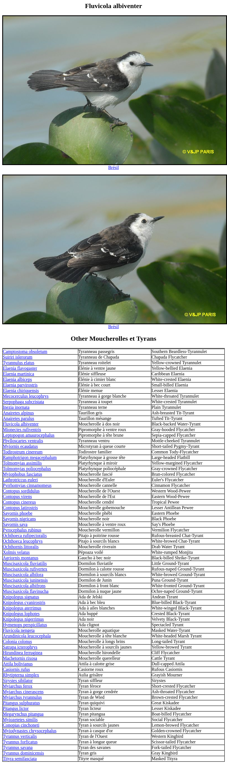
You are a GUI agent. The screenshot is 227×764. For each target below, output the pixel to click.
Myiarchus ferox (17, 686)
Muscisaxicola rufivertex (25, 569)
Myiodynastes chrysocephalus (29, 730)
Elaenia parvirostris (20, 385)
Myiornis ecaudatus (20, 446)
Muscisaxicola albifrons (24, 585)
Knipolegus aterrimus (22, 608)
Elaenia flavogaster (20, 368)
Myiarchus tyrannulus (22, 697)
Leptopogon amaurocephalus (28, 435)
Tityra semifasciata (20, 758)
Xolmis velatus (16, 552)
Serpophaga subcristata (23, 401)
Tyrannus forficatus (20, 741)
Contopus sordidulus (21, 491)
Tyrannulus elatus (18, 362)
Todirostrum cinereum (22, 451)
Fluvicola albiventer (20, 424)
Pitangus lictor (16, 708)
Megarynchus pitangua (23, 714)
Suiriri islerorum (17, 357)
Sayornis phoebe (17, 513)
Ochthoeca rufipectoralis (25, 535)
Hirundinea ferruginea (22, 652)
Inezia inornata (16, 407)
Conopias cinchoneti (21, 725)
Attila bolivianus (18, 663)
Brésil (113, 167)
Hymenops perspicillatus (25, 624)
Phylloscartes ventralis (23, 440)
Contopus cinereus (19, 502)
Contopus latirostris (20, 507)
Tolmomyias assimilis (22, 463)
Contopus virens (17, 496)
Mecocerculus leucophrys (26, 396)
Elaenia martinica (18, 373)
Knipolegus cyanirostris (24, 602)
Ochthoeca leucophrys (23, 541)
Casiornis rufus (16, 669)
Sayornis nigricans (19, 518)
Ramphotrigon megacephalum (30, 457)
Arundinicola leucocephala (27, 636)
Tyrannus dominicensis (23, 753)
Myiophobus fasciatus (22, 474)
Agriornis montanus (20, 557)
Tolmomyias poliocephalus (27, 468)
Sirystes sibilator (18, 680)
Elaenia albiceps (17, 379)
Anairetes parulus (18, 418)
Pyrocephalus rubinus (22, 530)
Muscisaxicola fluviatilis (25, 563)
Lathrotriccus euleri (20, 479)
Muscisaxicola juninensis (25, 580)
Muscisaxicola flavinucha (26, 591)
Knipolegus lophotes (21, 613)
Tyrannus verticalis (20, 736)
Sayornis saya (15, 524)
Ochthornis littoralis (20, 546)
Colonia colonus (17, 641)
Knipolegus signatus (21, 596)
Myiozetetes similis (20, 719)
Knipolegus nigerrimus (23, 619)
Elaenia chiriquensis (21, 390)
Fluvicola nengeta (19, 630)
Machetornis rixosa (20, 658)
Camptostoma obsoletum (25, 351)
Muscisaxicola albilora (23, 574)
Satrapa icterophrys (20, 647)
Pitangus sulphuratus (21, 702)
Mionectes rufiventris (22, 429)
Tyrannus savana (18, 747)
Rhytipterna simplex (21, 675)
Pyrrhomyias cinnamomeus (27, 485)
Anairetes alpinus (18, 412)
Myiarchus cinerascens (23, 691)
